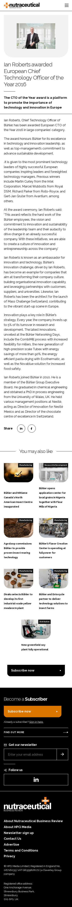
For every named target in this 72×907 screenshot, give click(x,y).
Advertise (11, 844)
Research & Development (56, 465)
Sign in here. (36, 721)
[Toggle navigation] (67, 5)
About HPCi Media (17, 827)
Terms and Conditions (21, 850)
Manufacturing (25, 465)
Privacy (9, 856)
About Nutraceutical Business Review (33, 821)
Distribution (44, 622)
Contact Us (12, 838)
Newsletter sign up (19, 833)
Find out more (14, 732)
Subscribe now (22, 670)
